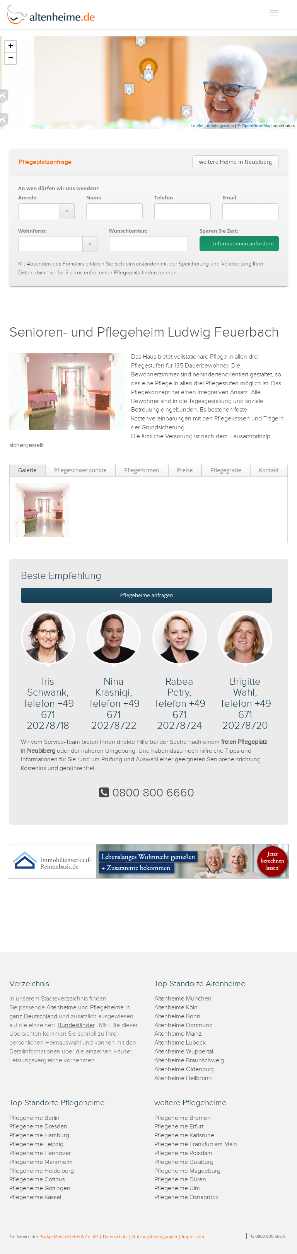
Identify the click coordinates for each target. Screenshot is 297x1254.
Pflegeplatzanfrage (45, 162)
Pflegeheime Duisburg (183, 1162)
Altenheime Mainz (178, 1034)
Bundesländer (76, 1025)
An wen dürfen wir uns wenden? (58, 188)
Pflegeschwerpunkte (80, 470)
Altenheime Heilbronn (183, 1078)
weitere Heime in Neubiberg (235, 161)
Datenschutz (115, 1236)
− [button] (10, 58)
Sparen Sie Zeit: (219, 230)
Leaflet (197, 125)
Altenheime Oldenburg (184, 1069)
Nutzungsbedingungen (154, 1236)
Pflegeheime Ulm (177, 1188)
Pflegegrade (225, 470)
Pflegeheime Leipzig (36, 1144)
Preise (185, 470)
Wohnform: (32, 230)
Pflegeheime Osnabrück (186, 1197)
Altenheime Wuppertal (183, 1051)
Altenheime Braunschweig (189, 1060)
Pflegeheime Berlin (34, 1118)
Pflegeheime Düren (180, 1179)
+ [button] (10, 47)
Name (93, 197)
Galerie (27, 470)
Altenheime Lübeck (180, 1042)
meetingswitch (220, 125)
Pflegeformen (141, 470)
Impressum (193, 1236)
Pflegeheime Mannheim (41, 1162)
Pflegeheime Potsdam (183, 1153)
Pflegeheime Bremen (182, 1118)
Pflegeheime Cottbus (37, 1179)
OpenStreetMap (257, 125)
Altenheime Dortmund (183, 1025)
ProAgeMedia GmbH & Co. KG (68, 1236)
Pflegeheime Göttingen (39, 1188)
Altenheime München (183, 998)
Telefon (163, 197)
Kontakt (269, 470)
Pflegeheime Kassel (35, 1197)
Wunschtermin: (128, 230)
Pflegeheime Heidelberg (41, 1171)
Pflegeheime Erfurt (178, 1126)
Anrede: (28, 197)
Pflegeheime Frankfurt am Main (195, 1144)
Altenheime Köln (176, 1007)
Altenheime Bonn (177, 1016)
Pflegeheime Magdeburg (187, 1171)
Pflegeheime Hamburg (39, 1135)
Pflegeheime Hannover (40, 1153)
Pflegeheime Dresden (38, 1126)
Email (229, 197)
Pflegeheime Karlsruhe (184, 1135)
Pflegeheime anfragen (146, 595)
